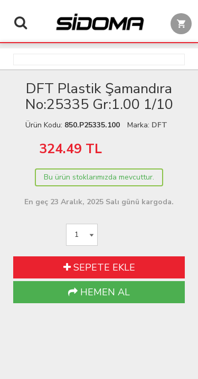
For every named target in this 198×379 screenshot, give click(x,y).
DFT (159, 125)
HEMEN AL (99, 292)
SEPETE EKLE (99, 267)
